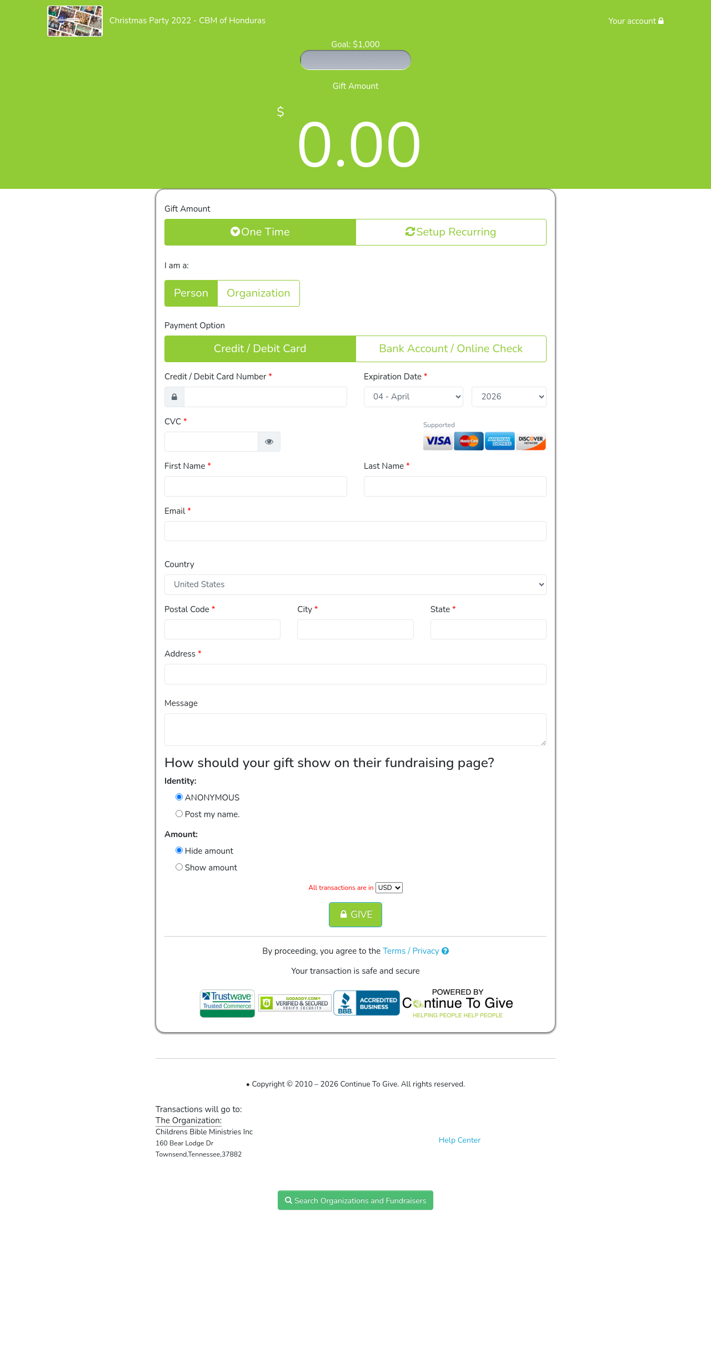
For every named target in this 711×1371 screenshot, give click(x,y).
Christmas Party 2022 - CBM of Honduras (187, 20)
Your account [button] (636, 21)
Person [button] (191, 293)
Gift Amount (187, 208)
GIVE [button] (355, 914)
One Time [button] (260, 231)
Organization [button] (259, 293)
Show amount (206, 867)
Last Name (387, 466)
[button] (269, 442)
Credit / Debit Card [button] (260, 348)
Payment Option (194, 325)
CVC (175, 421)
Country (179, 564)
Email (177, 511)
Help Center (460, 1140)
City (307, 609)
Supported (439, 425)
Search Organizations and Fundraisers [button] (356, 1200)
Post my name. (208, 814)
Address (183, 653)
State (443, 609)
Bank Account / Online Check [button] (451, 348)
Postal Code (189, 609)
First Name (187, 466)
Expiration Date (396, 376)
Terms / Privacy (416, 951)
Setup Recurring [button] (450, 231)
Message (181, 703)
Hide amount (204, 851)
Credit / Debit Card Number (218, 376)
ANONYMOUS (207, 797)
